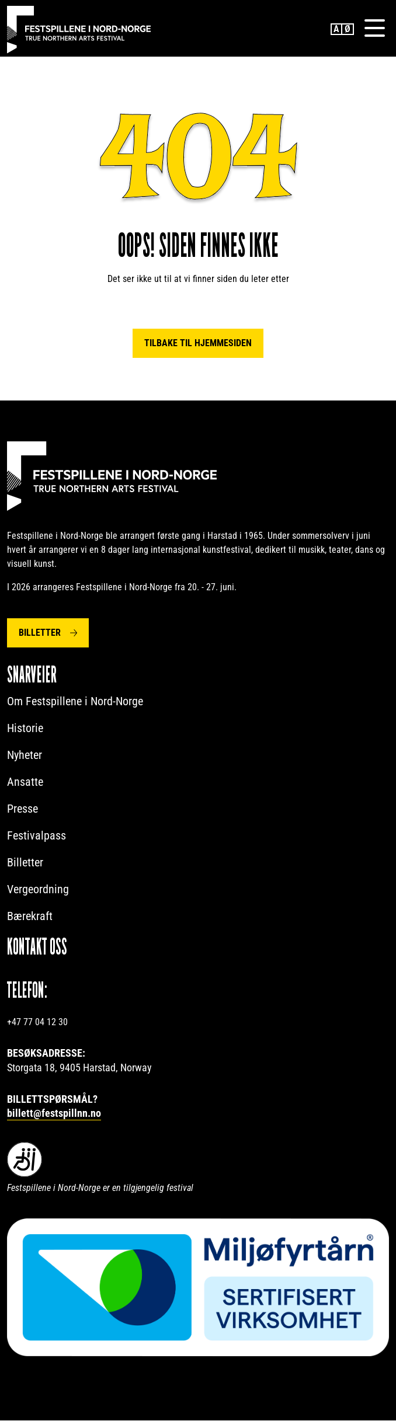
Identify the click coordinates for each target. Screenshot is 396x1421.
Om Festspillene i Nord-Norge (75, 702)
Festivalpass (36, 836)
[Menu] (374, 28)
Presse (22, 809)
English (336, 29)
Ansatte (25, 782)
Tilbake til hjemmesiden (198, 343)
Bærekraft (30, 917)
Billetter (40, 633)
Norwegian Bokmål (348, 29)
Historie (25, 729)
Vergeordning (38, 890)
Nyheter (24, 755)
